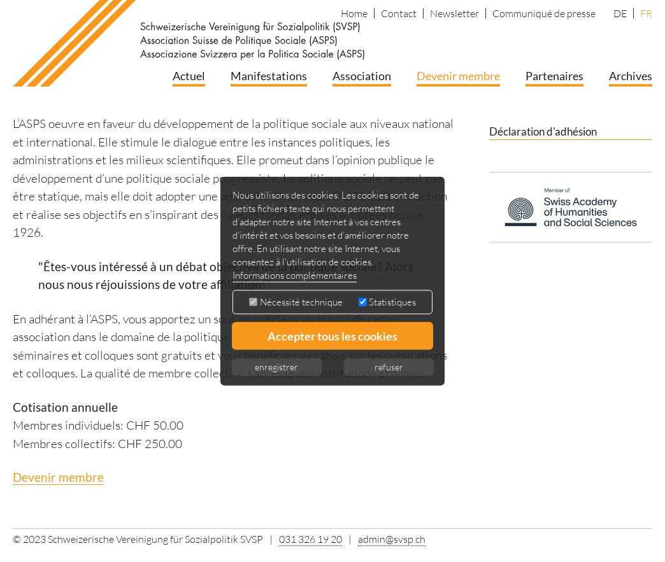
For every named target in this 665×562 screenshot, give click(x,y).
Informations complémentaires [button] (294, 275)
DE (620, 13)
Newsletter (454, 13)
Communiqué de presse (544, 13)
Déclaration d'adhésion (543, 131)
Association (361, 76)
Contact (399, 13)
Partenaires (554, 76)
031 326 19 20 (310, 539)
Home (354, 13)
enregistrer (276, 367)
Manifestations (269, 76)
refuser (389, 367)
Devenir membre (458, 76)
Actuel (189, 76)
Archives (630, 76)
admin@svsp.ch (391, 539)
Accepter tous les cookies (332, 336)
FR (646, 13)
